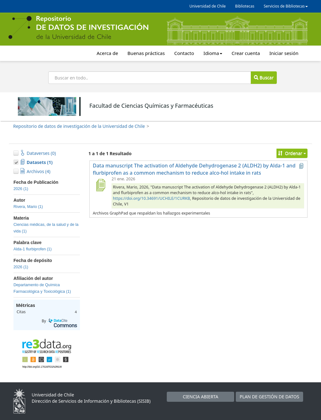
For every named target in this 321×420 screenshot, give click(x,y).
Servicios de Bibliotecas (286, 6)
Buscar (263, 77)
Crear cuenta (246, 53)
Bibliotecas (244, 6)
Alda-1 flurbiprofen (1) (32, 249)
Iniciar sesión (283, 53)
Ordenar (292, 153)
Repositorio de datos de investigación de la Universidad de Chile (79, 126)
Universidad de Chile (207, 6)
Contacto (184, 53)
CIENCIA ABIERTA (200, 397)
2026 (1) (20, 189)
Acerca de (107, 53)
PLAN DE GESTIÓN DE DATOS (269, 397)
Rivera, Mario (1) (28, 207)
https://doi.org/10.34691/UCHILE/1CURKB (151, 198)
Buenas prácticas (146, 53)
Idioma (212, 53)
